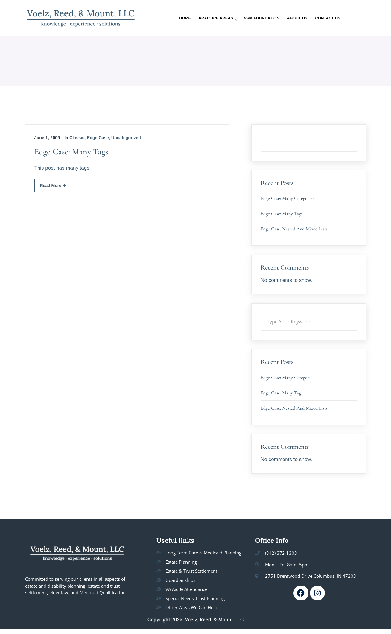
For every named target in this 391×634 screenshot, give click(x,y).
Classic (76, 137)
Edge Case (98, 137)
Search (357, 134)
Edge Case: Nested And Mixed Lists (294, 229)
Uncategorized (126, 137)
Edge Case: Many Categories (287, 198)
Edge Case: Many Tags (71, 152)
